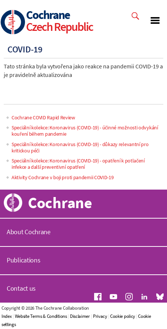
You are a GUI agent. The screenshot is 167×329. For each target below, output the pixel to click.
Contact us (21, 288)
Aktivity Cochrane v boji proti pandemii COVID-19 (63, 177)
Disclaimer (80, 316)
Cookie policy (122, 316)
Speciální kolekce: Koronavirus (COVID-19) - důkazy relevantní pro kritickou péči (80, 147)
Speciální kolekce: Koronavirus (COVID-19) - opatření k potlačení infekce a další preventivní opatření (78, 163)
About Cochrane (29, 232)
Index (6, 316)
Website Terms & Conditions (41, 316)
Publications (23, 260)
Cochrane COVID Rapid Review (43, 117)
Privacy (100, 316)
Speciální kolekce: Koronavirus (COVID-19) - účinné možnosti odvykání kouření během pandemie (85, 130)
